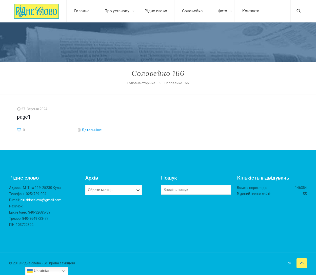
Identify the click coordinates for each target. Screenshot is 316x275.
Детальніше (92, 130)
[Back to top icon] (301, 263)
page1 (24, 117)
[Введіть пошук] (196, 190)
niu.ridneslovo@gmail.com (40, 200)
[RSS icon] (290, 263)
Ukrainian (38, 271)
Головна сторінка (141, 83)
